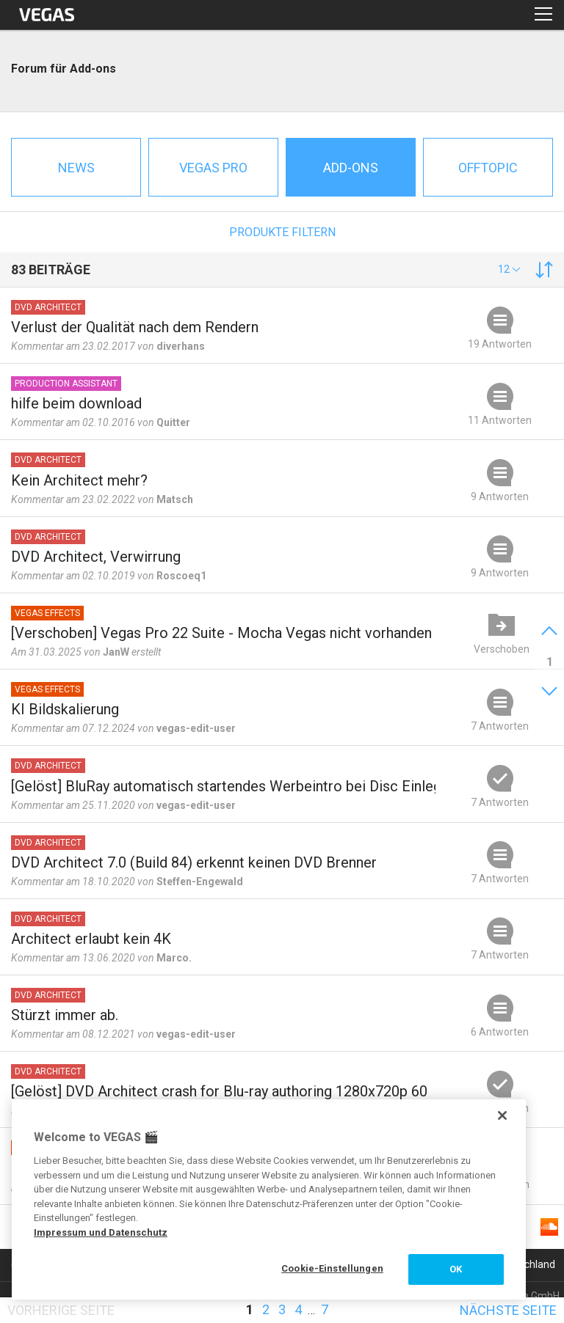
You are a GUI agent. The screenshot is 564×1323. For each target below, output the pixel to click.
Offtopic (488, 167)
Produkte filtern (282, 232)
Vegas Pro (213, 167)
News (76, 167)
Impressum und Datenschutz (100, 1232)
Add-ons (350, 167)
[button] (509, 269)
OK (455, 1269)
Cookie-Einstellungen (332, 1268)
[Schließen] (502, 1115)
